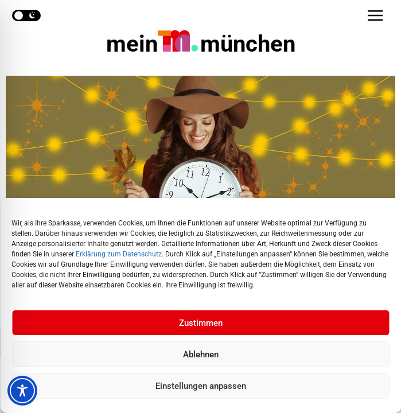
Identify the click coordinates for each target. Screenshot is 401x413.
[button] (375, 15)
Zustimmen (201, 323)
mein (200, 43)
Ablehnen (201, 354)
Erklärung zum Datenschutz (119, 254)
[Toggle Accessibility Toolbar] (22, 390)
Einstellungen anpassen (200, 386)
